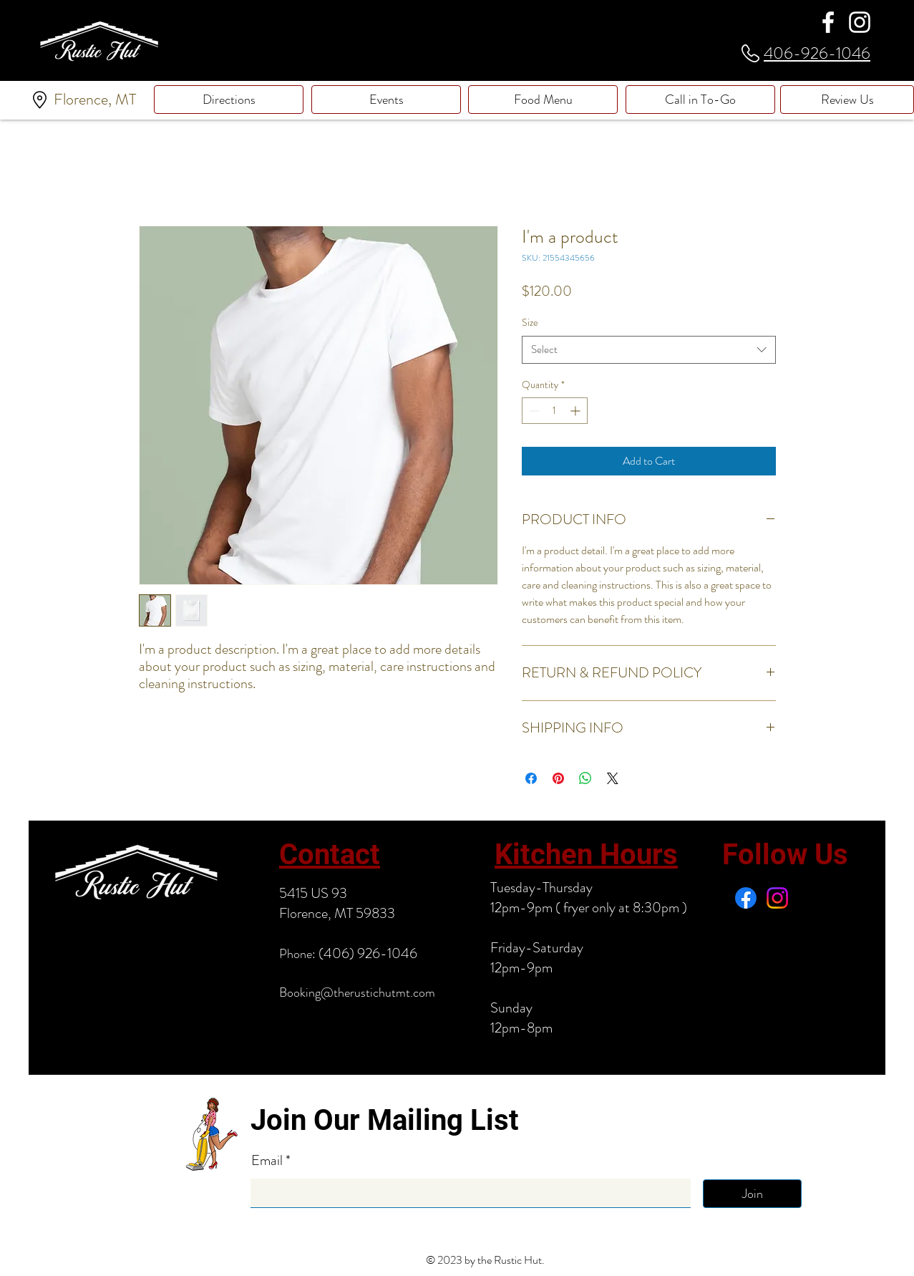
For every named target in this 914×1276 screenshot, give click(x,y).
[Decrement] (533, 410)
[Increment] (576, 410)
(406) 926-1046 (366, 953)
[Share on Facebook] (531, 778)
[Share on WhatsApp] (585, 778)
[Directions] (228, 99)
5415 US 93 (313, 893)
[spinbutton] (555, 410)
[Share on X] (612, 778)
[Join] (752, 1193)
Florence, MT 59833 (337, 913)
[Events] (386, 99)
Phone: (297, 953)
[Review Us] (847, 99)
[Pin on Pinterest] (558, 778)
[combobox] (649, 350)
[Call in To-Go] (700, 99)
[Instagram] (859, 22)
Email (268, 1161)
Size (530, 322)
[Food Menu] (543, 99)
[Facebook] (828, 22)
